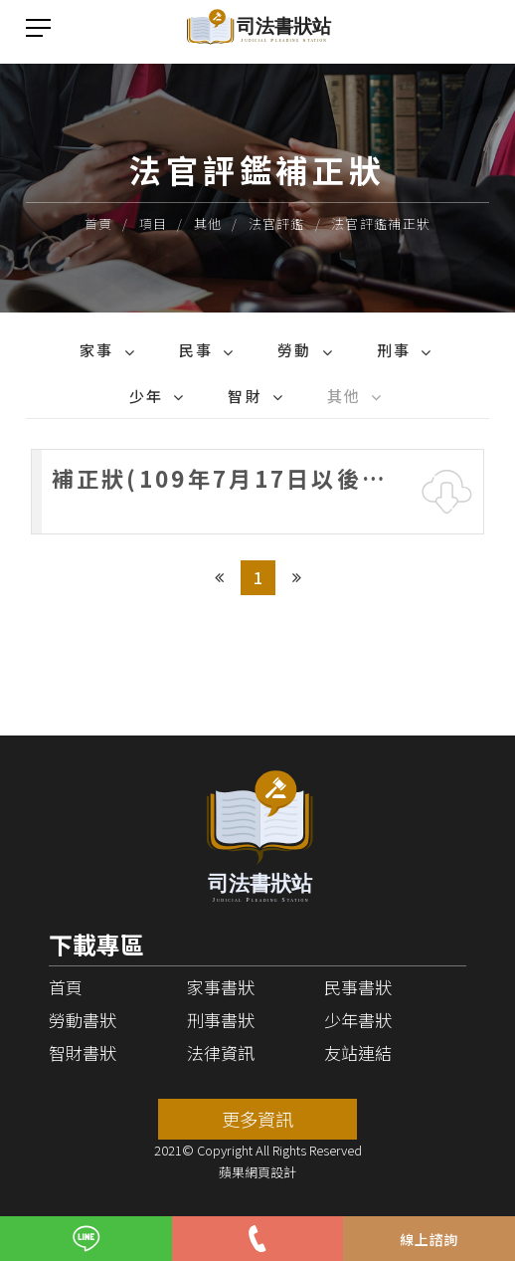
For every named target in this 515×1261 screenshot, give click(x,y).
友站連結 (358, 1052)
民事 (196, 349)
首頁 (99, 223)
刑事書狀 (221, 1019)
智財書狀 (82, 1052)
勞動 (294, 349)
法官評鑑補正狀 (380, 223)
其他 (208, 223)
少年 (146, 395)
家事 (97, 349)
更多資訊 (257, 1119)
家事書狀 (221, 986)
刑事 (394, 349)
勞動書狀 (82, 1019)
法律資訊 (221, 1052)
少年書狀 (358, 1019)
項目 (153, 223)
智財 (245, 395)
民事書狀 (358, 986)
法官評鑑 (277, 223)
